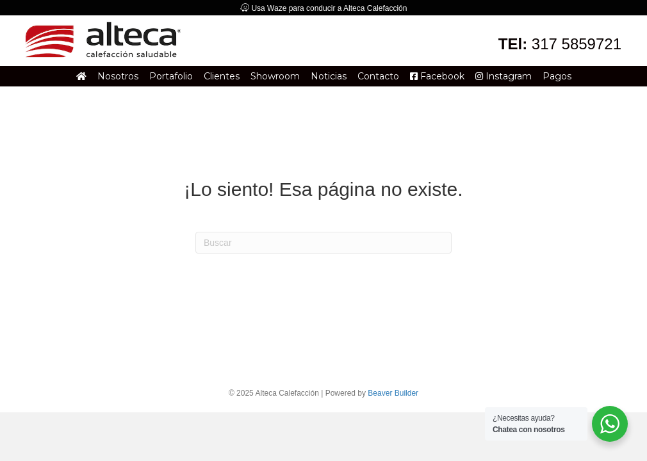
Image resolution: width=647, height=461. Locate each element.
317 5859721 (576, 44)
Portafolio (171, 76)
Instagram (503, 76)
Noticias (329, 76)
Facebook (437, 76)
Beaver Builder (393, 393)
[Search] (323, 243)
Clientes (222, 76)
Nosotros (117, 76)
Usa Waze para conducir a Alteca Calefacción (329, 8)
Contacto (378, 76)
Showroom (275, 76)
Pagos (557, 76)
